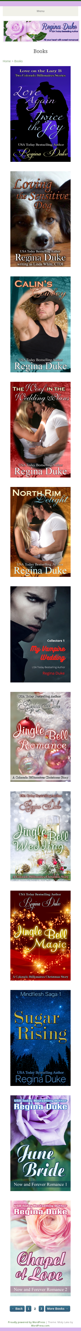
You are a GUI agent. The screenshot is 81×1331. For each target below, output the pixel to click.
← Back (17, 1308)
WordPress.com (40, 1325)
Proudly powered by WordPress (26, 1322)
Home (7, 61)
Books (18, 61)
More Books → (57, 1308)
